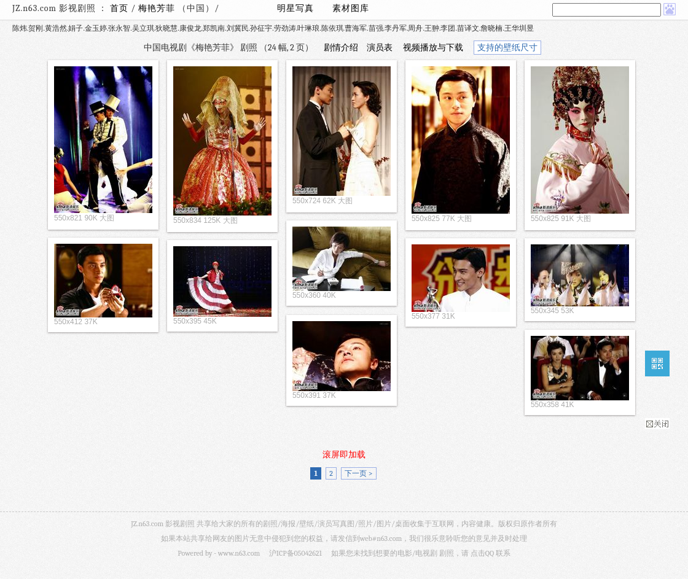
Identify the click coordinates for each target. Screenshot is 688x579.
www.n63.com (239, 553)
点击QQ (482, 553)
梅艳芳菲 (158, 8)
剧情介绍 (341, 47)
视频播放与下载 (433, 47)
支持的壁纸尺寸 (507, 47)
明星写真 (295, 8)
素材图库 (350, 8)
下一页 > (358, 473)
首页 (119, 8)
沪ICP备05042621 (295, 553)
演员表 (380, 47)
